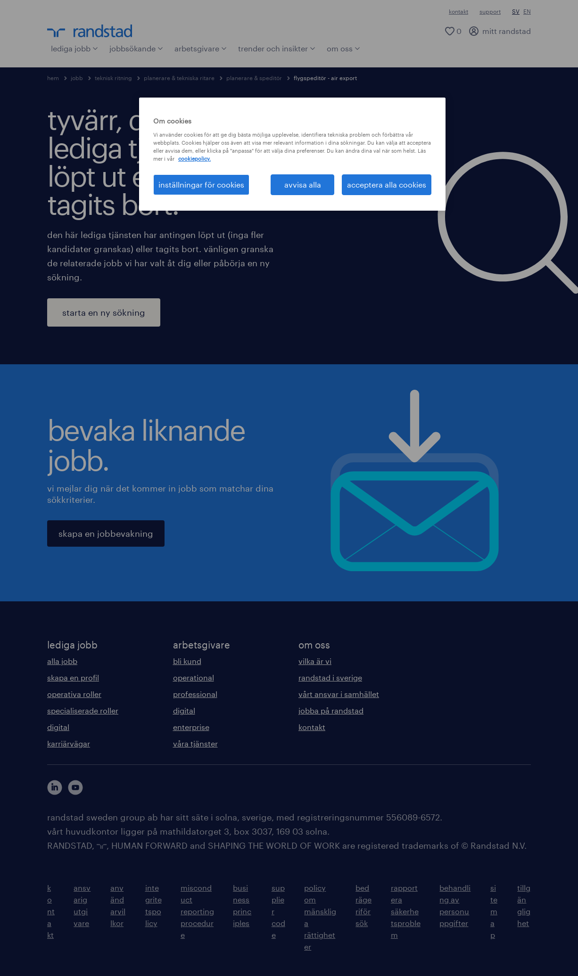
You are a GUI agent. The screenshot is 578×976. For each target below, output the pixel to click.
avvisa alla (302, 184)
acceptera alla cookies (386, 184)
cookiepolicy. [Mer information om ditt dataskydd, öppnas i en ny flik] (194, 159)
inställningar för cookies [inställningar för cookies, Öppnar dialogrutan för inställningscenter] (201, 184)
